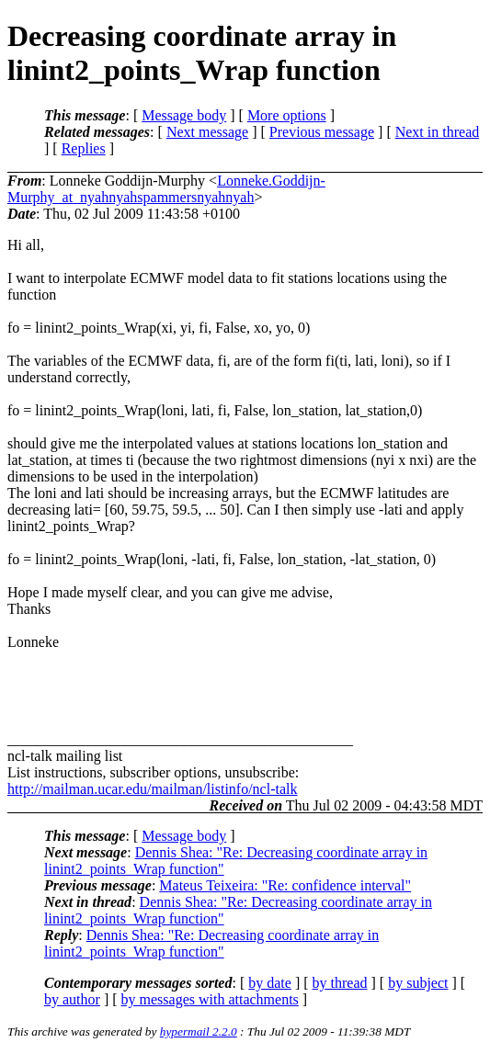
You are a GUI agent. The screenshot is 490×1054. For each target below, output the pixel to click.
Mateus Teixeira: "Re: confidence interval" (285, 885)
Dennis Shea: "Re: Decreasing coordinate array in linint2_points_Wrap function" (211, 943)
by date (269, 983)
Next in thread (437, 132)
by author (72, 999)
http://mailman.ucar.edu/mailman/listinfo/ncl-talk (152, 789)
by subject (418, 983)
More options (286, 115)
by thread (340, 983)
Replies (84, 148)
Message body (184, 115)
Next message (207, 132)
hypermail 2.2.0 (198, 1031)
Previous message (321, 132)
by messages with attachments (210, 999)
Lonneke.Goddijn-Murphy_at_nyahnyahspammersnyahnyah (166, 189)
